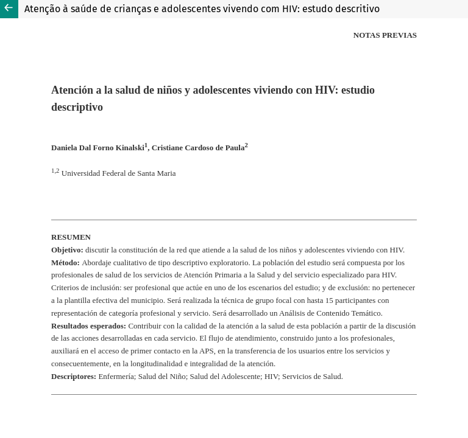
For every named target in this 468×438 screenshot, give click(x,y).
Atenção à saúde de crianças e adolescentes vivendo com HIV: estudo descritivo (202, 9)
